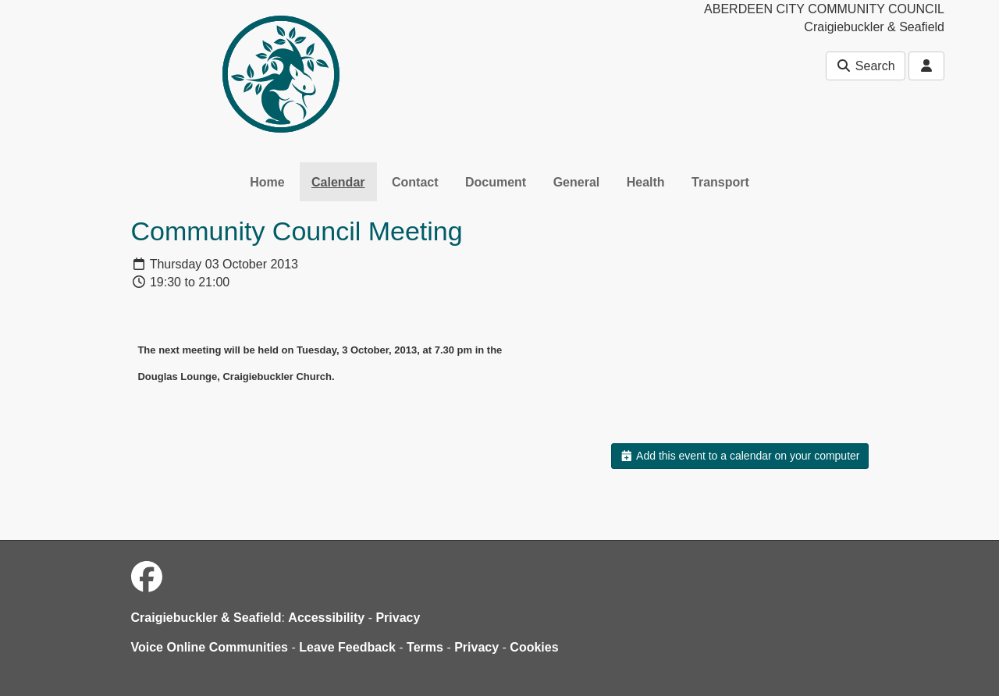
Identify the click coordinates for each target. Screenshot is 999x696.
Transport (720, 182)
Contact (415, 182)
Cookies (534, 647)
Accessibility (326, 617)
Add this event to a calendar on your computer (739, 455)
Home (267, 182)
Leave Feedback (347, 647)
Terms (425, 647)
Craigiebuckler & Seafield (206, 617)
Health (646, 182)
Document (495, 182)
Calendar (337, 182)
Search (865, 66)
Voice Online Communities (210, 647)
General (576, 182)
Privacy (397, 617)
